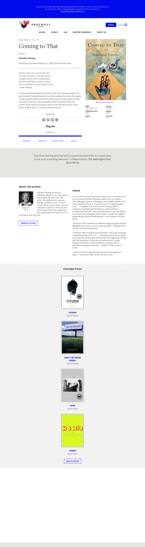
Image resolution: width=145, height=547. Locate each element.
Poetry (108, 113)
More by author (28, 223)
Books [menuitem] (42, 32)
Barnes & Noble (58, 141)
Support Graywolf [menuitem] (82, 32)
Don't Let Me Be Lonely (72, 359)
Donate (111, 25)
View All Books (72, 461)
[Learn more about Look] (72, 385)
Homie (72, 450)
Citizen (72, 312)
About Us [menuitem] (101, 32)
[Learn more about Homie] (72, 430)
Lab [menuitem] (65, 32)
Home (21, 40)
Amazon (74, 141)
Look (72, 405)
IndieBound (42, 141)
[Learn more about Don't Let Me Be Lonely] (72, 337)
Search (121, 24)
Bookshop (26, 141)
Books (26, 40)
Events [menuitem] (54, 32)
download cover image (106, 102)
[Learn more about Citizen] (72, 292)
